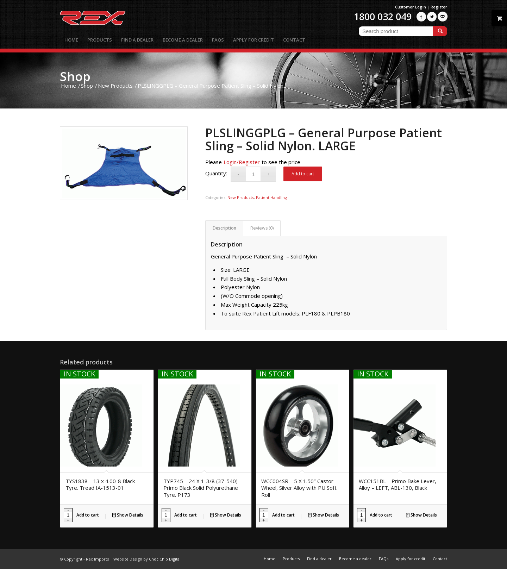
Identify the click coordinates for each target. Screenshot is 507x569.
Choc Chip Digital (165, 559)
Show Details (127, 515)
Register (439, 7)
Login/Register (242, 161)
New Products (240, 197)
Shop (75, 76)
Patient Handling (271, 197)
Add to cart (303, 174)
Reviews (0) (262, 228)
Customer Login (410, 7)
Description (224, 228)
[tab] (224, 228)
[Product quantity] (253, 174)
